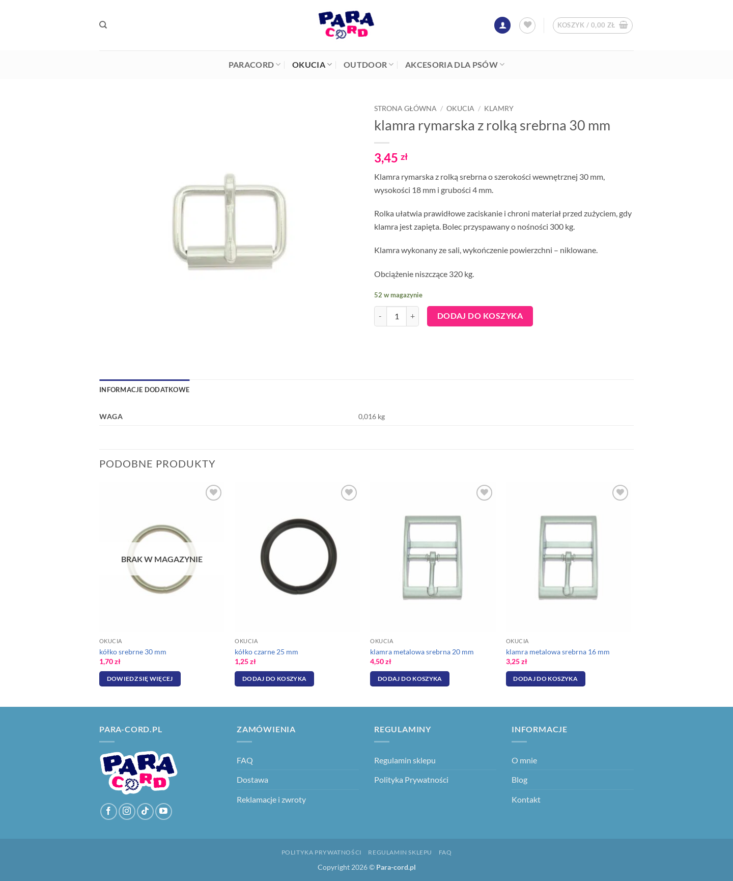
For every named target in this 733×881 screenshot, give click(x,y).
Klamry (499, 108)
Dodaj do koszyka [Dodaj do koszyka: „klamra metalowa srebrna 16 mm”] (545, 678)
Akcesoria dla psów (454, 65)
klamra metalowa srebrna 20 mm (422, 651)
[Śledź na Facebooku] (108, 811)
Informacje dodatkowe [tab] (144, 390)
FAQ (245, 760)
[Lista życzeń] (527, 25)
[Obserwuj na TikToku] (145, 811)
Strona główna (405, 108)
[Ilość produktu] (396, 316)
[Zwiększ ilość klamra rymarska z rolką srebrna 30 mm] (413, 316)
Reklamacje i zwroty (271, 799)
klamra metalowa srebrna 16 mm (558, 651)
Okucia (312, 65)
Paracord (255, 65)
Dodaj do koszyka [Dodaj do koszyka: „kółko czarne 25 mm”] (274, 678)
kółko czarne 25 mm (266, 651)
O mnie (524, 760)
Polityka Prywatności (411, 779)
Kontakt (526, 799)
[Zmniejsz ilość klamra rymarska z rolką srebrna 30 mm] (380, 316)
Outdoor (369, 65)
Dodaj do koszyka (480, 315)
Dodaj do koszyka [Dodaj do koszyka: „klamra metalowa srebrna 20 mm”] (410, 678)
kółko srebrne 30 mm (132, 651)
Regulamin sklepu (405, 760)
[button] (502, 25)
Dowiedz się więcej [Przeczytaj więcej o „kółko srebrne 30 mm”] (140, 678)
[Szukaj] (103, 25)
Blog (519, 779)
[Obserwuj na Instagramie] (127, 811)
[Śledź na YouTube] (163, 811)
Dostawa (252, 779)
